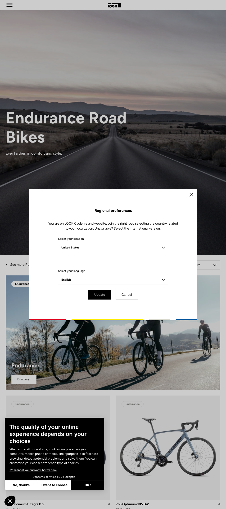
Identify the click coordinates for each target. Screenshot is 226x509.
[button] (10, 501)
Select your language (71, 271)
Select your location (71, 238)
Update (99, 295)
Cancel (127, 295)
